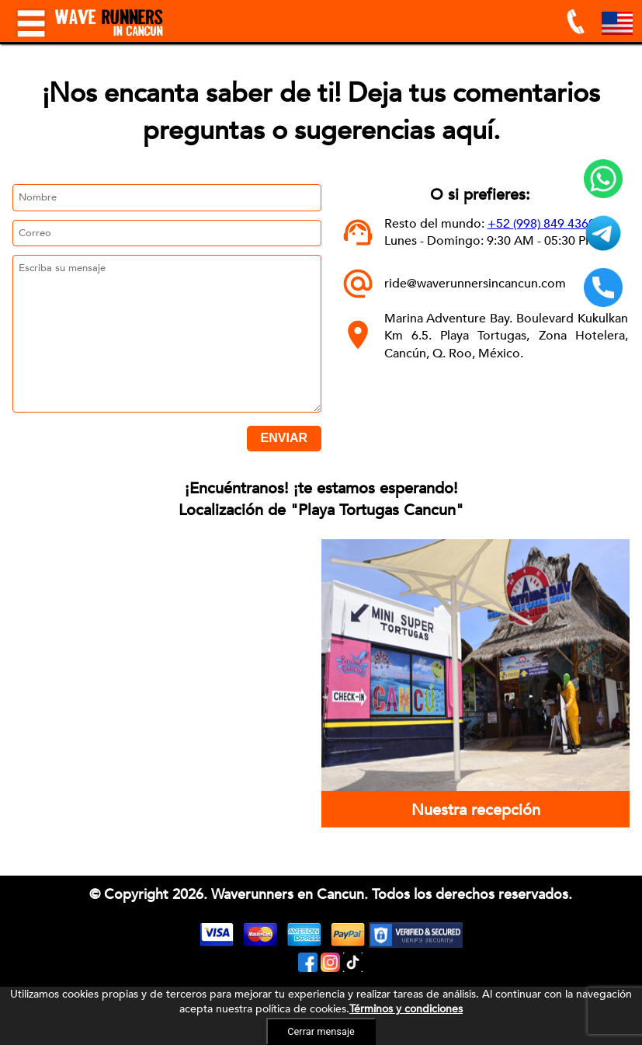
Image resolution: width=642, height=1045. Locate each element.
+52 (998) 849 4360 (541, 223)
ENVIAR (284, 437)
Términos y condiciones (406, 1008)
